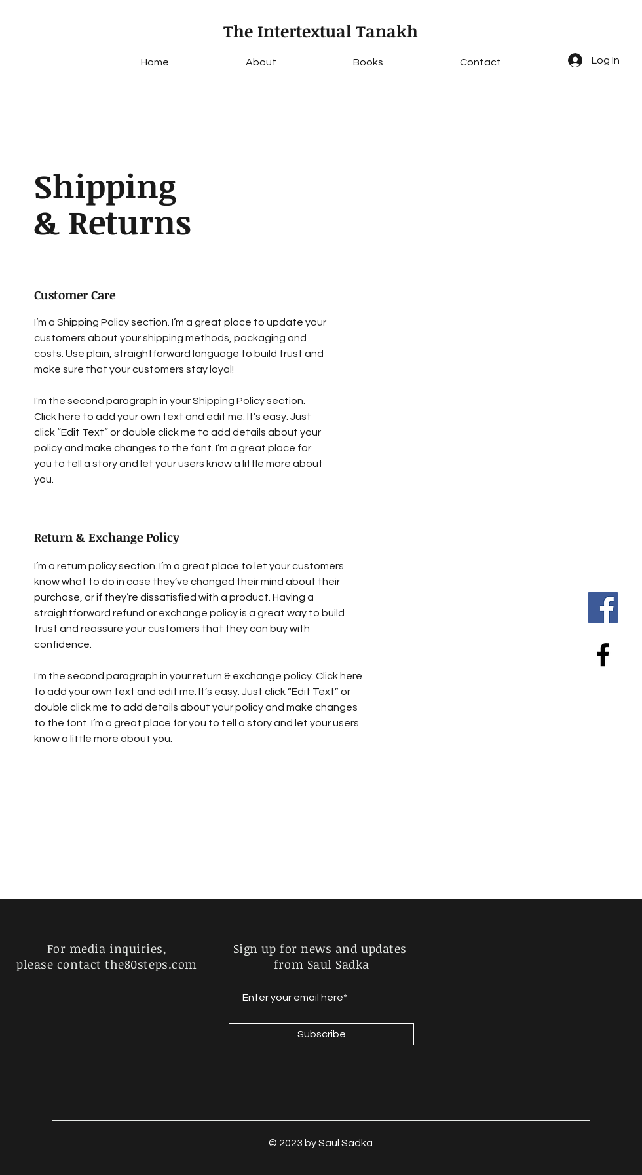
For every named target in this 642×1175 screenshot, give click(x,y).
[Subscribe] (321, 1034)
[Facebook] (603, 607)
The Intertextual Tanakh (320, 31)
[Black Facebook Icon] (603, 654)
